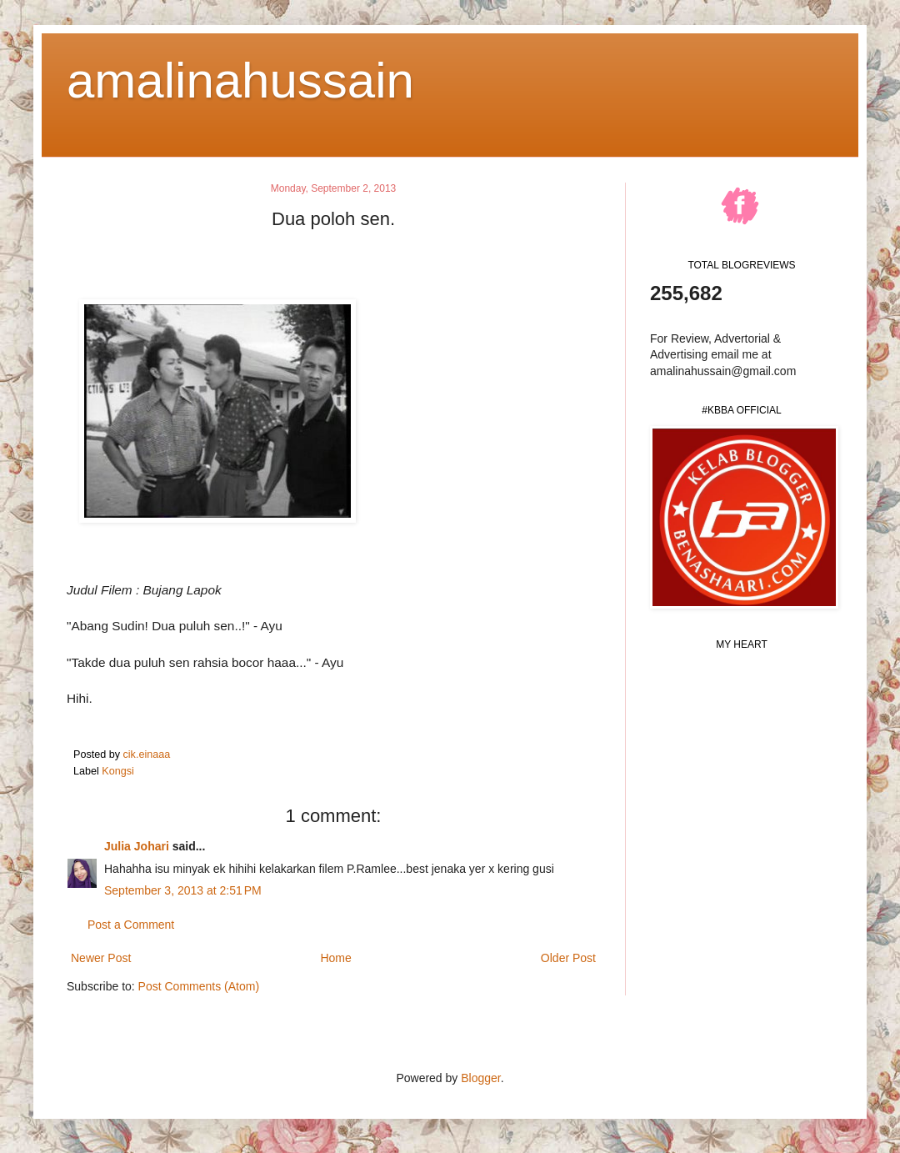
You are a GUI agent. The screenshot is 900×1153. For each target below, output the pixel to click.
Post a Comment (131, 924)
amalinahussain (240, 80)
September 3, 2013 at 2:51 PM (183, 890)
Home (335, 958)
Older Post (568, 958)
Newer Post (101, 958)
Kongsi (118, 771)
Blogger (480, 1078)
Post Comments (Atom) (198, 986)
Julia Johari (136, 846)
